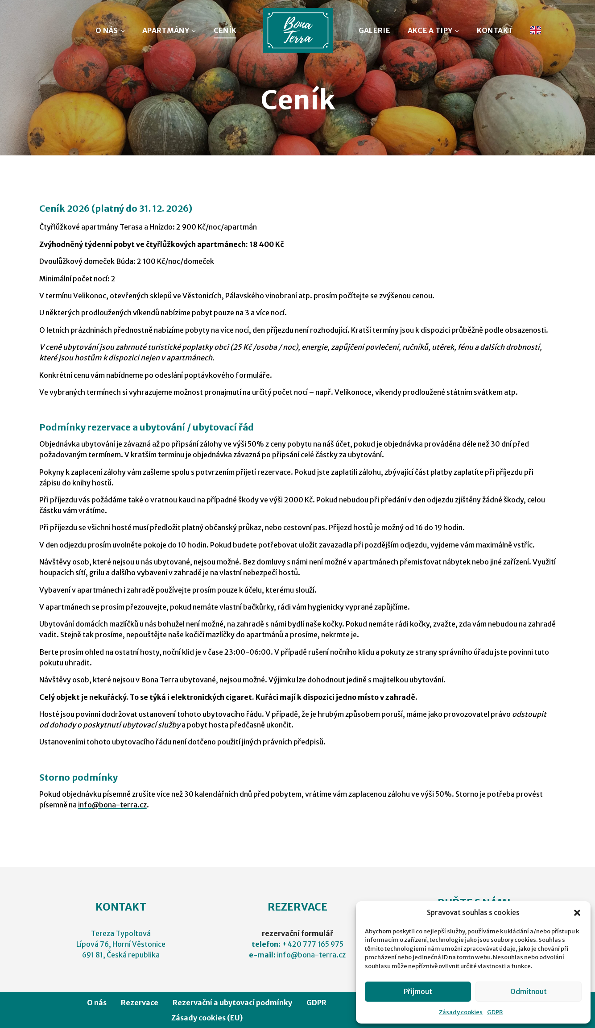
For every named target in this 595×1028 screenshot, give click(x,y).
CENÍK (225, 30)
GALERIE (374, 30)
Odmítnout (528, 991)
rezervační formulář (297, 933)
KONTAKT (495, 30)
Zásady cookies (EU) (207, 1017)
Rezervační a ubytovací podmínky (232, 1002)
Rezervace (139, 1002)
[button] (577, 912)
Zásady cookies (461, 1012)
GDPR (495, 1012)
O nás (97, 1002)
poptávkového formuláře (227, 375)
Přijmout (418, 991)
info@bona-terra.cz (112, 804)
